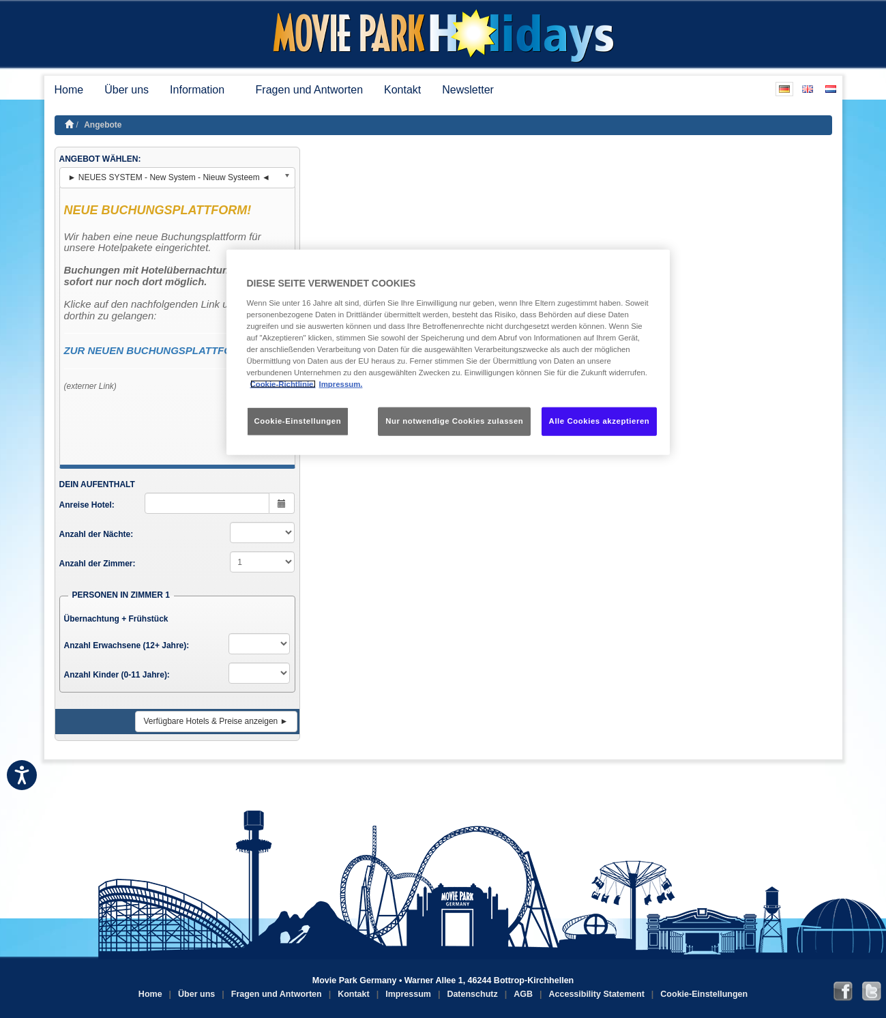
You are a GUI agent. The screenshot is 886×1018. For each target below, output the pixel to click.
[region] (448, 352)
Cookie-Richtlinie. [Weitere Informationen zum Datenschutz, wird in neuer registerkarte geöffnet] (283, 384)
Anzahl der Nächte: (96, 534)
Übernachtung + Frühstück (116, 619)
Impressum (408, 994)
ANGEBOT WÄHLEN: (100, 159)
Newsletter (468, 90)
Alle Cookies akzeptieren (599, 421)
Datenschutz (472, 994)
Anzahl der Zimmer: (97, 563)
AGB (523, 994)
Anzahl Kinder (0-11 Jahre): (117, 675)
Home (69, 90)
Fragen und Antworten (309, 90)
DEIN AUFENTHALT (97, 484)
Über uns (126, 90)
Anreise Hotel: (87, 505)
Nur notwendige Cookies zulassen (454, 421)
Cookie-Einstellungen (704, 994)
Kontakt (402, 90)
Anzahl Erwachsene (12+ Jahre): (127, 645)
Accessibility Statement (597, 994)
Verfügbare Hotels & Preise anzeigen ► (216, 721)
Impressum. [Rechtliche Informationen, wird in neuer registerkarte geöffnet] (341, 384)
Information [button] (202, 90)
